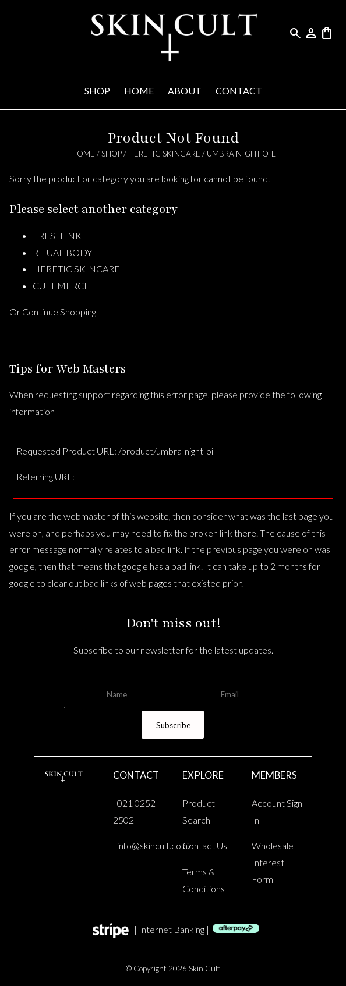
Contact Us (204, 845)
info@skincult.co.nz (154, 845)
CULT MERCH (62, 285)
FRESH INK (57, 235)
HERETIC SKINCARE (164, 153)
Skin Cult (204, 968)
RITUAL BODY (62, 252)
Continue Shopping (59, 311)
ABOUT (185, 90)
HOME (139, 90)
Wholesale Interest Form (273, 862)
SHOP (97, 90)
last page (300, 516)
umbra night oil (241, 153)
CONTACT (239, 90)
